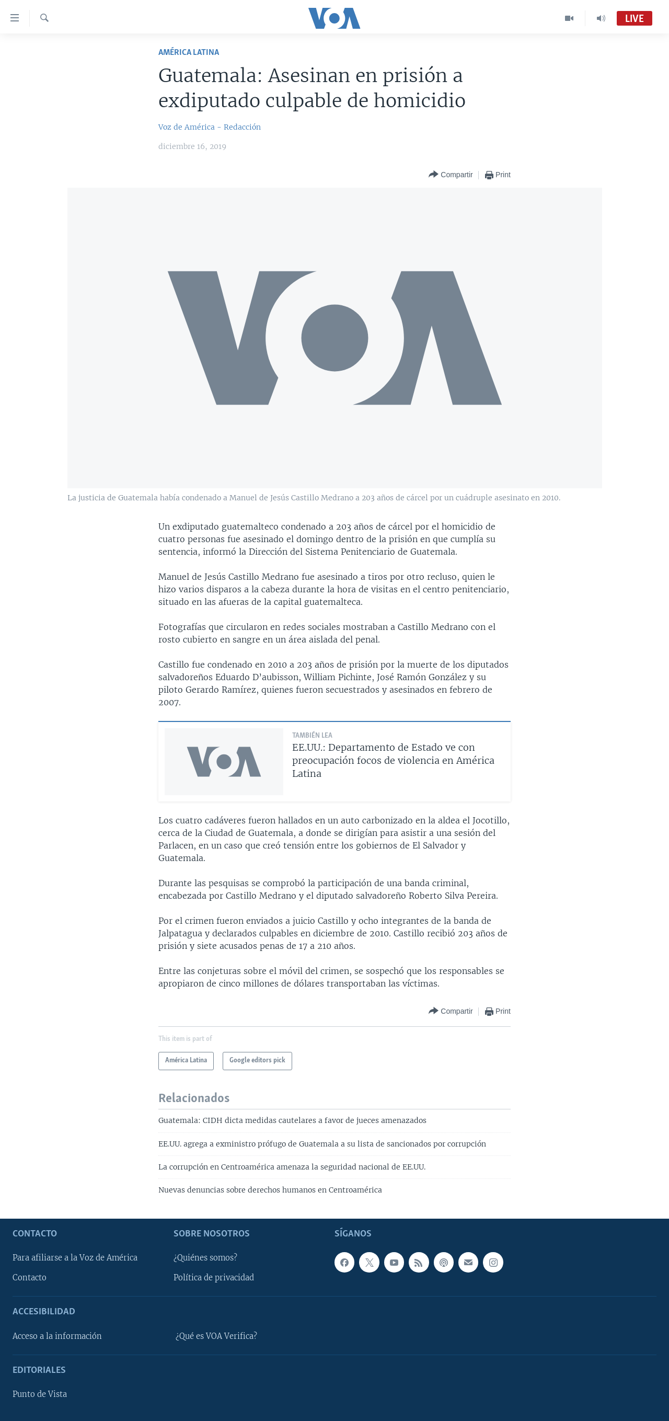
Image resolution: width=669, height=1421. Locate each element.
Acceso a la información (57, 1336)
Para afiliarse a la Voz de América (75, 1258)
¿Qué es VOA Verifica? (216, 1336)
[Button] (450, 174)
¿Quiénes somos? (205, 1258)
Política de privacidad (214, 1277)
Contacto (30, 1277)
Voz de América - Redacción (209, 127)
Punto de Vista (40, 1394)
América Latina (188, 52)
